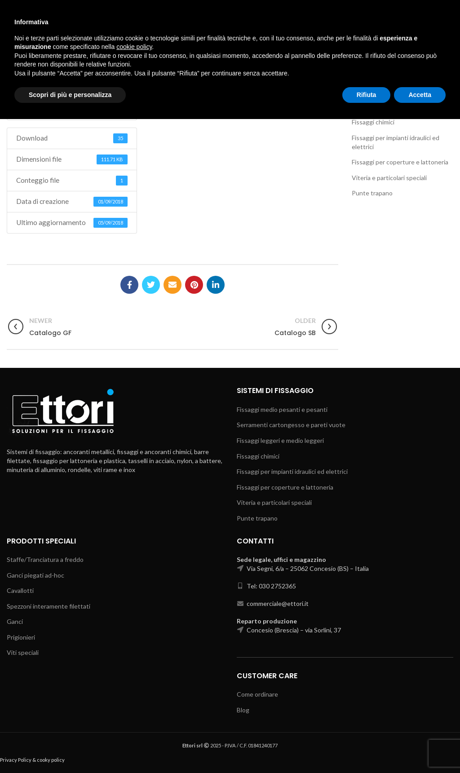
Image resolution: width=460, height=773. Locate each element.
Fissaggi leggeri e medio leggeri (395, 106)
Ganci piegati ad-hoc (35, 575)
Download (72, 101)
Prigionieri (21, 637)
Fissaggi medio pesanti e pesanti (397, 67)
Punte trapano (372, 193)
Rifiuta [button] (366, 748)
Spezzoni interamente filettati (48, 606)
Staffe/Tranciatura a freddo (45, 559)
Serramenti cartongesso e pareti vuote (291, 424)
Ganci (15, 621)
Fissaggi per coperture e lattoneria (400, 162)
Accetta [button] (419, 748)
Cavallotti (20, 590)
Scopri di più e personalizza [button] (70, 748)
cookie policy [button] (134, 700)
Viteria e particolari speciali (389, 177)
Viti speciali (23, 652)
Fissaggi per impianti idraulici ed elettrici (292, 471)
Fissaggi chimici (373, 122)
